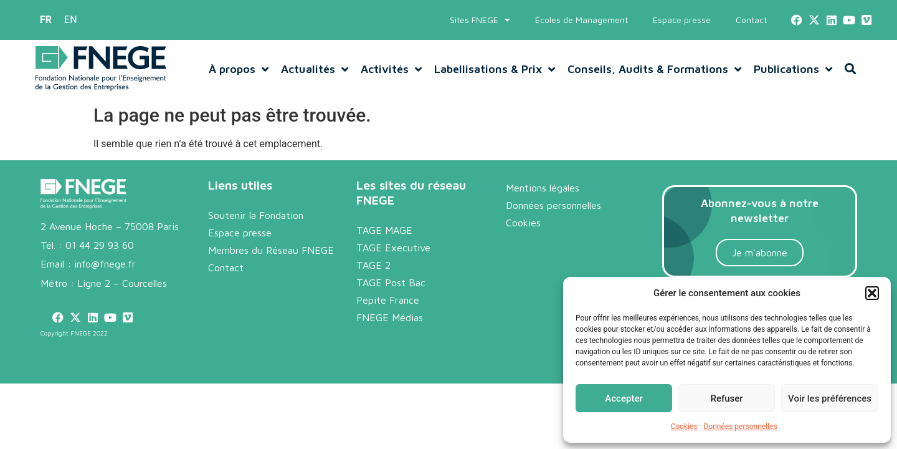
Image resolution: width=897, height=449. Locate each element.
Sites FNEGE (480, 19)
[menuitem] (46, 20)
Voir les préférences (829, 398)
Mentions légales (542, 187)
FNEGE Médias (389, 317)
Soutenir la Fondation (255, 215)
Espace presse (682, 19)
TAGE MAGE (384, 230)
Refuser (726, 398)
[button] (872, 293)
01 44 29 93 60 (99, 245)
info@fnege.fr (105, 263)
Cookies (683, 426)
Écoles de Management (581, 19)
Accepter (623, 398)
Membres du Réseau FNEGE (271, 250)
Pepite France (387, 300)
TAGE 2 (373, 265)
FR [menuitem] (46, 20)
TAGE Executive (393, 247)
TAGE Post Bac (390, 282)
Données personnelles (740, 426)
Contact (751, 19)
